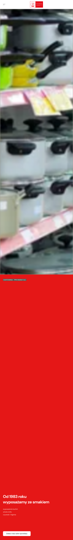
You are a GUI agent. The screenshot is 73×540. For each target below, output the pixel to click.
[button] (37, 4)
